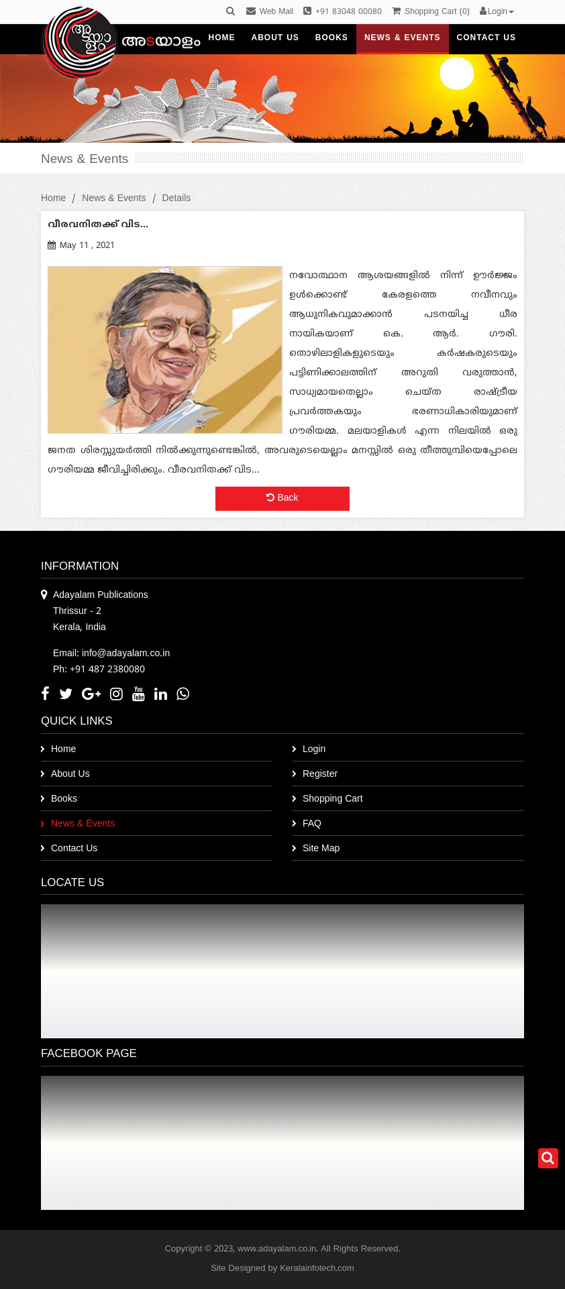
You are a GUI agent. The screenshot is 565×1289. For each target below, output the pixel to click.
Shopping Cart (333, 799)
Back (282, 498)
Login (314, 749)
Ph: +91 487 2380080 (99, 670)
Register (320, 774)
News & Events (114, 198)
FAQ (312, 824)
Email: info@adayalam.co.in (111, 654)
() (430, 12)
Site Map (321, 849)
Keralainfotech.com (317, 1269)
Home (53, 198)
